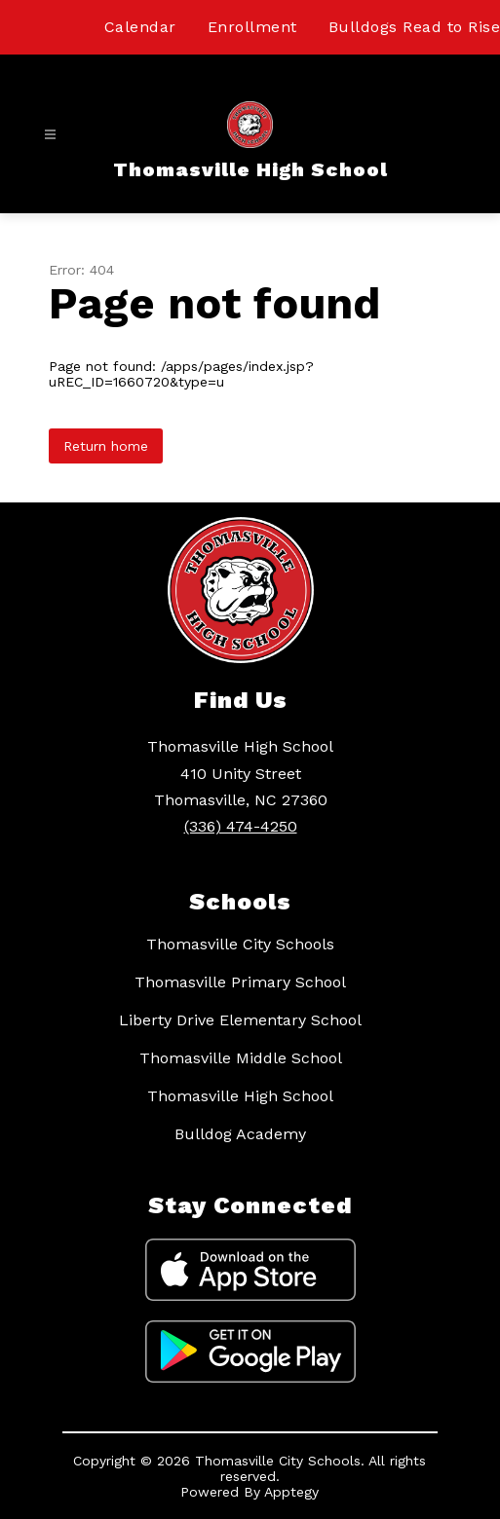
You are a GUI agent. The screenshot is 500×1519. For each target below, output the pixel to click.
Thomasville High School (240, 1096)
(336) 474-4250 (240, 826)
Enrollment (252, 27)
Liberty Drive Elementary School (240, 1020)
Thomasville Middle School (240, 1058)
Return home (105, 446)
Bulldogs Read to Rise (414, 27)
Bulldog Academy (240, 1134)
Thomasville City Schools (240, 944)
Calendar (140, 27)
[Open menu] (50, 135)
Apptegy (291, 1492)
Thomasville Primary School (240, 982)
